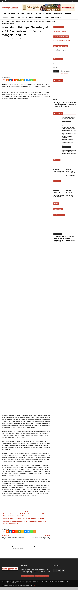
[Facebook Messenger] (25, 80)
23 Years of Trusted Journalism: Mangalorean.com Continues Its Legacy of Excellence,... (64, 104)
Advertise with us (58, 27)
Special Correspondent (58, 108)
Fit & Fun (29, 13)
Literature (46, 17)
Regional (5, 17)
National (12, 17)
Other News (37, 13)
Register (63, 75)
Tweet (4, 79)
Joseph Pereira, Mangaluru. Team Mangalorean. (14, 38)
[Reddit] (7, 80)
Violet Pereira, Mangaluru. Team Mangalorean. (64, 240)
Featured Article (58, 80)
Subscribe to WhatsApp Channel (61, 40)
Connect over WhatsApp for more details (63, 31)
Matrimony (68, 13)
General (31, 17)
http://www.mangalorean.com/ (18, 548)
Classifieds (65, 139)
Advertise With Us (56, 17)
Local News (18, 21)
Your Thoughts (47, 13)
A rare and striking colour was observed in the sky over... (63, 237)
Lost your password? (66, 73)
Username (56, 64)
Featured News (58, 113)
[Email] (19, 80)
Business (24, 17)
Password (55, 67)
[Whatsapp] (31, 80)
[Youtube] (13, 80)
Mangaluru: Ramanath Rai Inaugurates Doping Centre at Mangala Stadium (23, 511)
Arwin (34, 585)
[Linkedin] (10, 80)
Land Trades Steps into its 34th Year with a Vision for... (58, 173)
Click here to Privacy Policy (41, 576)
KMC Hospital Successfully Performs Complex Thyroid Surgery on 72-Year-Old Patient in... (71, 195)
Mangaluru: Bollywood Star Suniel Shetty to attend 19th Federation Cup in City (24, 518)
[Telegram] (28, 80)
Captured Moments (59, 215)
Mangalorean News (13, 13)
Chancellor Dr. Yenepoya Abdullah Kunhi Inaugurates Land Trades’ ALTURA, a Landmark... (58, 195)
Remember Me (66, 71)
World (18, 17)
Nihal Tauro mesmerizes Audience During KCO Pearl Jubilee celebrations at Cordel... (69, 127)
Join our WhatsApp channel (61, 36)
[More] (34, 80)
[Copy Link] (22, 80)
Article (55, 99)
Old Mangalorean (58, 13)
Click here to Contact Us (28, 576)
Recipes (23, 13)
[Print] (16, 80)
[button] (74, 13)
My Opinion (38, 17)
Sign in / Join (28, 1)
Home (4, 13)
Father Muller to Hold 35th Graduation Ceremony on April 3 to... (69, 144)
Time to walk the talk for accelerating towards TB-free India (41, 538)
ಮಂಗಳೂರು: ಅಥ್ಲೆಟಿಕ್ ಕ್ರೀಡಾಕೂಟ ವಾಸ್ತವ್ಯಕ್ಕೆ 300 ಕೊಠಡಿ (13, 538)
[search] (63, 50)
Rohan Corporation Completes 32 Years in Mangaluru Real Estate (68, 119)
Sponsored (57, 181)
